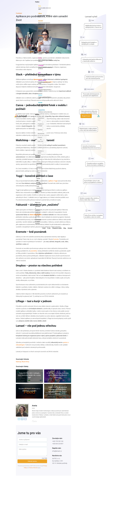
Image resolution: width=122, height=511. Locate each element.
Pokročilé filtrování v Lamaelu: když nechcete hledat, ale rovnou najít (29, 376)
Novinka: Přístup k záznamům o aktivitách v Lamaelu (29, 391)
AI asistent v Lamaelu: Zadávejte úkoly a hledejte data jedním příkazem (57, 376)
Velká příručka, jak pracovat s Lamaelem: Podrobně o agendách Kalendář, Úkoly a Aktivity (57, 391)
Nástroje (18, 361)
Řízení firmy (25, 361)
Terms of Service (33, 467)
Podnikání (19, 13)
